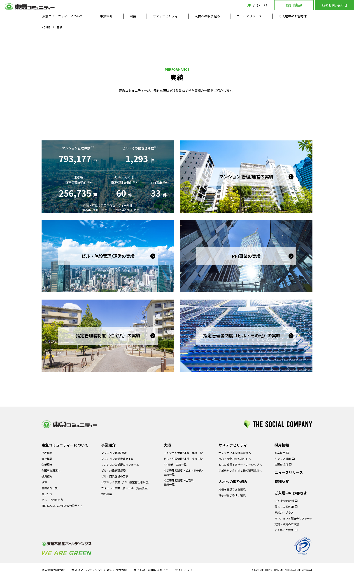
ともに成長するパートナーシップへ (240, 464)
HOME (46, 27)
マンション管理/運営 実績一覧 (183, 453)
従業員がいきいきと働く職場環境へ (240, 470)
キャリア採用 (283, 459)
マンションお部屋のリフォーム (120, 464)
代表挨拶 (47, 453)
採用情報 (282, 445)
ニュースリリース (249, 16)
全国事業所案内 (51, 470)
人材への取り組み (207, 16)
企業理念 (47, 464)
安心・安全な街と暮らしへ (235, 459)
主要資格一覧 (50, 488)
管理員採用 (281, 464)
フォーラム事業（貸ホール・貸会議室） (125, 488)
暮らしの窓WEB (284, 506)
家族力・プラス (284, 512)
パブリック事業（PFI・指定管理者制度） (126, 482)
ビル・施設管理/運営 (114, 470)
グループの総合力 (52, 500)
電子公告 (47, 494)
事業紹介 (106, 16)
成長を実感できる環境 (232, 489)
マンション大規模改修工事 (117, 459)
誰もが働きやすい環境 (232, 495)
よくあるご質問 (284, 530)
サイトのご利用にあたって (150, 570)
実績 (133, 16)
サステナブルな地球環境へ (235, 453)
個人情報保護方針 (53, 570)
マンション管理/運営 (114, 453)
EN (259, 5)
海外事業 (106, 494)
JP (249, 5)
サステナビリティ (165, 16)
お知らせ (282, 481)
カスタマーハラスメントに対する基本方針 (99, 570)
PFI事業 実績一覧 (175, 464)
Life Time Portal (284, 501)
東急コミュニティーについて (62, 16)
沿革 (44, 482)
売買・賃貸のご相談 (287, 524)
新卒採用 (280, 453)
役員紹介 (47, 476)
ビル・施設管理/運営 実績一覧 (183, 459)
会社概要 (47, 459)
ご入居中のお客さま (293, 16)
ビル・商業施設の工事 (114, 476)
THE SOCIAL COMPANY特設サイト (62, 505)
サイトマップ (183, 570)
